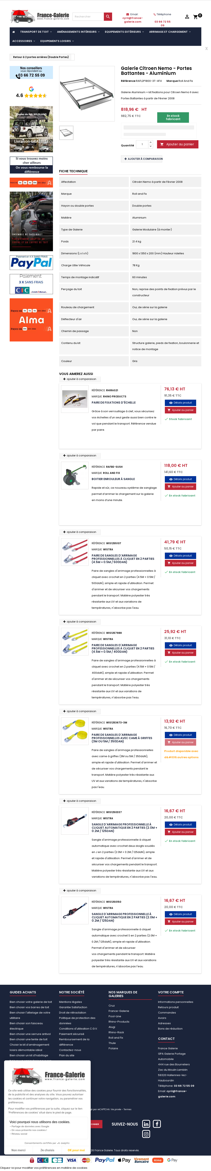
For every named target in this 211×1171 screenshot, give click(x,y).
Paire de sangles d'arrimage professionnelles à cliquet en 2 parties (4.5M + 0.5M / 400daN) (123, 648)
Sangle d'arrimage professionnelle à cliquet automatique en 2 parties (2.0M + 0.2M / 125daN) (124, 827)
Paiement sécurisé (71, 1034)
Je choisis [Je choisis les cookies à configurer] (47, 1150)
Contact (166, 1038)
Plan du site (66, 1055)
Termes (127, 1109)
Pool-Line (115, 1016)
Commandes (167, 1013)
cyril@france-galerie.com (132, 20)
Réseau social (19, 1133)
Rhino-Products (119, 1022)
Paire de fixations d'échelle (114, 402)
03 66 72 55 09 (163, 23)
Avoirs (162, 1018)
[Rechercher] (92, 17)
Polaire (113, 1048)
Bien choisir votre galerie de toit (31, 1002)
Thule (112, 1043)
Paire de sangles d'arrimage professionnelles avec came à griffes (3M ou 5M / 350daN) (122, 738)
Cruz (112, 1006)
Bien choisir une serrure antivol (30, 1034)
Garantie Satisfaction (73, 1007)
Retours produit (168, 1007)
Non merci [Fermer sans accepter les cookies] (18, 1150)
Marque (172, 81)
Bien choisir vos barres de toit (29, 1007)
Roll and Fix (116, 1038)
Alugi (112, 1027)
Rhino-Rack (116, 1032)
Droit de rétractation (72, 1013)
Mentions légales (70, 1002)
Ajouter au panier (177, 144)
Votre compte (171, 992)
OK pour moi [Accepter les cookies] (76, 1150)
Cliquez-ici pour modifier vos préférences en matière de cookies (43, 1168)
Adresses (164, 1023)
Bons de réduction (170, 1029)
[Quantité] (142, 144)
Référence (128, 81)
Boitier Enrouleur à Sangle (113, 479)
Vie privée (116, 1109)
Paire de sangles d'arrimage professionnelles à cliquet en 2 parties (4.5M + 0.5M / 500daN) (123, 558)
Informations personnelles (175, 1002)
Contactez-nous (70, 1050)
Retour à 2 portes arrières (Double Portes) (41, 57)
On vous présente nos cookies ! (29, 1130)
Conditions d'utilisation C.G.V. (78, 1029)
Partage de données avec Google (30, 1126)
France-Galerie (119, 1011)
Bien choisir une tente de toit (28, 1039)
